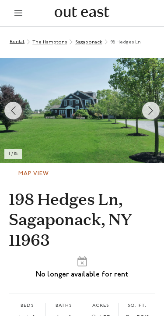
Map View (33, 173)
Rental (17, 42)
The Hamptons (49, 42)
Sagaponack (88, 42)
